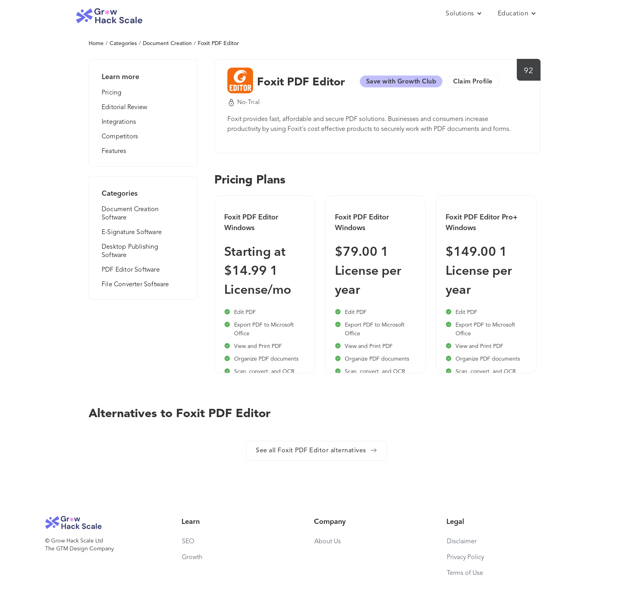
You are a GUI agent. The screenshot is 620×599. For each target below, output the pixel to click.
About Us (327, 542)
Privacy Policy (465, 557)
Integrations (119, 122)
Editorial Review (124, 107)
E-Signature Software (132, 232)
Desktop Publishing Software (130, 251)
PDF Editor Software (131, 270)
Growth (192, 557)
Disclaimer (461, 542)
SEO (188, 542)
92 (528, 71)
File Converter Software (135, 285)
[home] (109, 16)
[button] (464, 14)
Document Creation (167, 43)
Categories (123, 43)
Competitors (120, 137)
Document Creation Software (130, 213)
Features (114, 151)
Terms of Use (465, 573)
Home (96, 43)
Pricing (111, 93)
